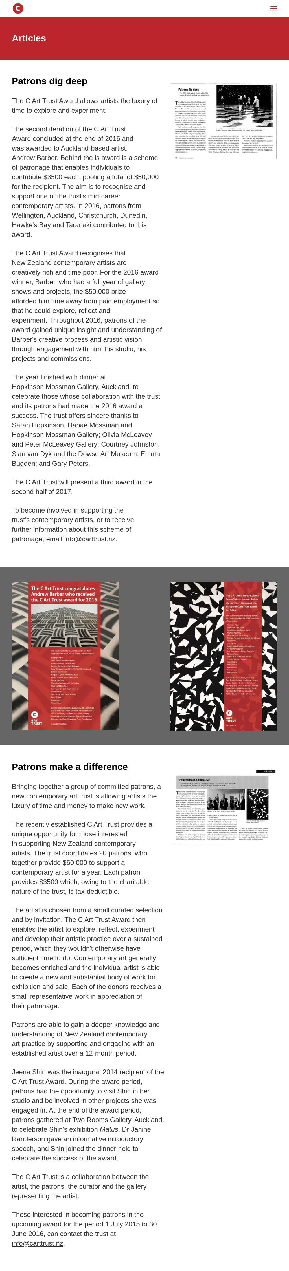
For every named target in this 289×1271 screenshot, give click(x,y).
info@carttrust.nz (89, 539)
